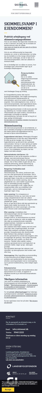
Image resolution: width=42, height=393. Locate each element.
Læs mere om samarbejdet (15, 360)
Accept (8, 389)
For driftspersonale (21, 13)
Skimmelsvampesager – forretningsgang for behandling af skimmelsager (21, 286)
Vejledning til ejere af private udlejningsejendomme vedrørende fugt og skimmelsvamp (20, 295)
